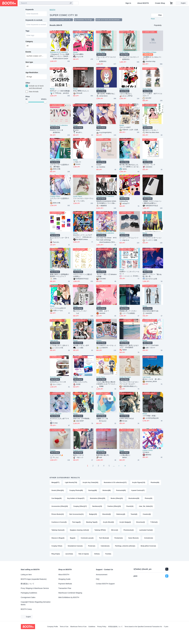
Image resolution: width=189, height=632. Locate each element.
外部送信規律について (115, 626)
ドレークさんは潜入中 (58, 308)
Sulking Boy (123, 201)
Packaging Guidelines (29, 593)
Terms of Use (64, 626)
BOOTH (52, 10)
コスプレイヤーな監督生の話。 (59, 199)
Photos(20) (148, 498)
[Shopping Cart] (171, 3)
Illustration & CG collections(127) (115, 482)
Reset (153, 19)
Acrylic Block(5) (108, 522)
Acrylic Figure (100, 52)
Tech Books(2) (104, 538)
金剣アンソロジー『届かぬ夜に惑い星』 (152, 275)
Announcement (101, 575)
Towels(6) (134, 514)
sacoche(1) (69, 554)
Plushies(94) (155, 482)
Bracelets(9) (106, 514)
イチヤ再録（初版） (150, 416)
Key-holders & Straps (149, 52)
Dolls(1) (97, 554)
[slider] (27, 101)
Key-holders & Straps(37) (75, 498)
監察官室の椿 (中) (102, 455)
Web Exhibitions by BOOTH (68, 597)
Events (28, 52)
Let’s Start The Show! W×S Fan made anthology (106, 239)
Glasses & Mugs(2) (57, 538)
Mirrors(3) (114, 530)
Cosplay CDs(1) (56, 546)
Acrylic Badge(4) (125, 522)
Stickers (52, 233)
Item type (29, 62)
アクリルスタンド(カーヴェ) (83, 198)
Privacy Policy (101, 626)
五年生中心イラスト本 (58, 382)
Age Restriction (32, 72)
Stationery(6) (120, 514)
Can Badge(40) (56, 498)
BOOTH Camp (26, 609)
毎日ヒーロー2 (78, 455)
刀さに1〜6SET (125, 127)
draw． (98, 130)
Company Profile (52, 626)
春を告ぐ (76, 130)
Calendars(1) (105, 546)
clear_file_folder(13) (146, 506)
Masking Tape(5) (91, 522)
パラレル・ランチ (149, 165)
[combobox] (46, 3)
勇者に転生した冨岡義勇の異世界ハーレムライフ (59, 275)
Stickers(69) (106, 490)
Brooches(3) (140, 522)
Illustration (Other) (56, 377)
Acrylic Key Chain (125, 377)
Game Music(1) (133, 538)
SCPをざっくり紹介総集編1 (60, 91)
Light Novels (100, 89)
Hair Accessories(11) (76, 514)
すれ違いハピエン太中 (81, 345)
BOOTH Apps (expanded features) (34, 579)
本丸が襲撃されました (81, 91)
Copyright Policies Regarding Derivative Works (36, 603)
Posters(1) (91, 546)
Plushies (122, 233)
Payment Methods (65, 584)
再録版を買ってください (128, 311)
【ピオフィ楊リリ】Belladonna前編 (106, 275)
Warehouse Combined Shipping (70, 593)
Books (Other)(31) (117, 498)
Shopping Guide (64, 579)
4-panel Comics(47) (138, 490)
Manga (75, 52)
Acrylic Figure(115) (138, 482)
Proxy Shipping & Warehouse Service (35, 588)
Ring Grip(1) (55, 554)
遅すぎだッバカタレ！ (150, 130)
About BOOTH (143, 3)
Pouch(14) (129, 506)
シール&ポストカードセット (106, 345)
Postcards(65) (121, 490)
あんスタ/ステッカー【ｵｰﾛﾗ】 (59, 239)
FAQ (97, 579)
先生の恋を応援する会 (150, 311)
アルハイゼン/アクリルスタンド (106, 58)
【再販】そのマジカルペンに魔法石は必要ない (152, 202)
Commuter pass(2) (87, 538)
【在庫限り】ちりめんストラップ (152, 58)
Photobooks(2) (129, 530)
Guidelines (91, 626)
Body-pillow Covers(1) (148, 546)
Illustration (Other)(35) (97, 498)
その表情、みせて (102, 311)
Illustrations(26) (133, 498)
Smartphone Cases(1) (75, 546)
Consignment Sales (28, 597)
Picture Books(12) (57, 514)
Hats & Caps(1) (83, 554)
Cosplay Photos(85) (76, 490)
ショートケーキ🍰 (56, 455)
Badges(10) (93, 514)
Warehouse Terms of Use (78, 626)
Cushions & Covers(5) (59, 522)
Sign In (128, 3)
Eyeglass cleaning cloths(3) (79, 530)
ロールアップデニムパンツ (128, 238)
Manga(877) (55, 482)
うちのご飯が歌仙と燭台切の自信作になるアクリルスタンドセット (105, 383)
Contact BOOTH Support (105, 584)
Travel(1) (108, 554)
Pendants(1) (119, 538)
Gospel (98, 165)
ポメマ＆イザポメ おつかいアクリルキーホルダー (129, 383)
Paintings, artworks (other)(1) (125, 546)
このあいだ (77, 162)
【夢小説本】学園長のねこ (105, 93)
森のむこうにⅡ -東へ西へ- (152, 379)
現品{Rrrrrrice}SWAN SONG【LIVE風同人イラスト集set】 (106, 202)
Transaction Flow (64, 588)
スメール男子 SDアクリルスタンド (152, 95)
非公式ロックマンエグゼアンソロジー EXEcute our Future (83, 236)
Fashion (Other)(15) (114, 506)
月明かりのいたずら (80, 382)
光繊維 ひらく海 (102, 418)
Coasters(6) (147, 514)
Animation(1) (148, 538)
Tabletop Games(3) (57, 530)
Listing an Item (26, 575)
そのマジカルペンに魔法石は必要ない (82, 275)
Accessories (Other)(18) (59, 506)
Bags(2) (72, 538)
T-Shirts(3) (153, 522)
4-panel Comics (124, 89)
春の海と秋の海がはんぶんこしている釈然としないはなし (128, 166)
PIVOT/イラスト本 (56, 130)
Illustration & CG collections (59, 52)
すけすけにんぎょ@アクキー (59, 419)
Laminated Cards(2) (146, 530)
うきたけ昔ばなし (125, 93)
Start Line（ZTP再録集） (82, 418)
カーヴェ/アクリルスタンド (129, 57)
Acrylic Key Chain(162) (90, 482)
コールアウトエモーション (152, 238)
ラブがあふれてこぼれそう (59, 345)
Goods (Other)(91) (57, 490)
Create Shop (160, 3)
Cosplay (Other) (55, 160)
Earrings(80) (92, 490)
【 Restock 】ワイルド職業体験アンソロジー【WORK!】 (59, 55)
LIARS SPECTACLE (126, 418)
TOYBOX (146, 452)
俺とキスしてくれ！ (80, 311)
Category (29, 41)
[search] (70, 3)
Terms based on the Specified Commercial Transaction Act (143, 626)
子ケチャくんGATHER (151, 345)
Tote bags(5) (76, 522)
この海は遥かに (125, 455)
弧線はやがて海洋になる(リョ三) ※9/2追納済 (129, 346)
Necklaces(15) (97, 506)
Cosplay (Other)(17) (80, 506)
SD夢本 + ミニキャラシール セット (129, 273)
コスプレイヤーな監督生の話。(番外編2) (59, 166)
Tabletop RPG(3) (100, 530)
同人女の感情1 (78, 54)
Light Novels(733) (71, 482)
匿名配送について (27, 584)
